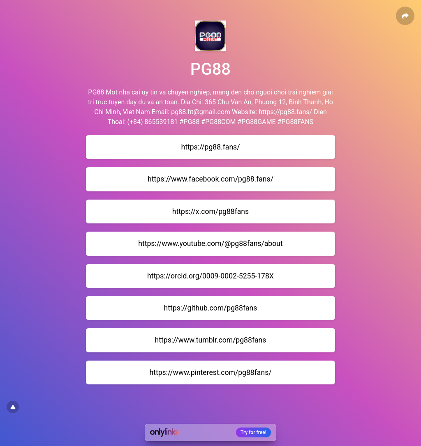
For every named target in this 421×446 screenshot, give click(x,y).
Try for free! (253, 432)
